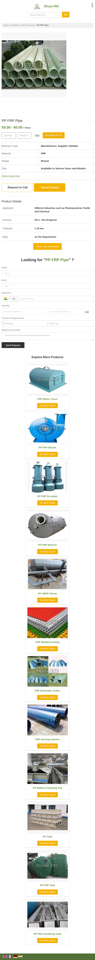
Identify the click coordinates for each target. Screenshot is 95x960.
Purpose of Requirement (13, 318)
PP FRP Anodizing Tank (47, 933)
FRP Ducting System (47, 739)
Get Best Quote (47, 405)
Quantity (5, 305)
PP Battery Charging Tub (47, 787)
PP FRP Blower (47, 447)
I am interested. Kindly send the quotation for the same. (47, 336)
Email (4, 280)
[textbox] (24, 135)
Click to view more (11, 176)
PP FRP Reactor (47, 544)
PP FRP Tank (47, 885)
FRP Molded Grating (48, 642)
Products (15, 25)
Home (6, 25)
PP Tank (47, 836)
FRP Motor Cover (47, 399)
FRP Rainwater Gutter (47, 690)
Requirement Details (11, 330)
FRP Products (28, 25)
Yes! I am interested (47, 246)
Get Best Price (53, 135)
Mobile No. (6, 292)
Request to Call (18, 187)
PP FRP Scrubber (47, 496)
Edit (37, 135)
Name (4, 267)
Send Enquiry (50, 187)
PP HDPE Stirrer (47, 593)
